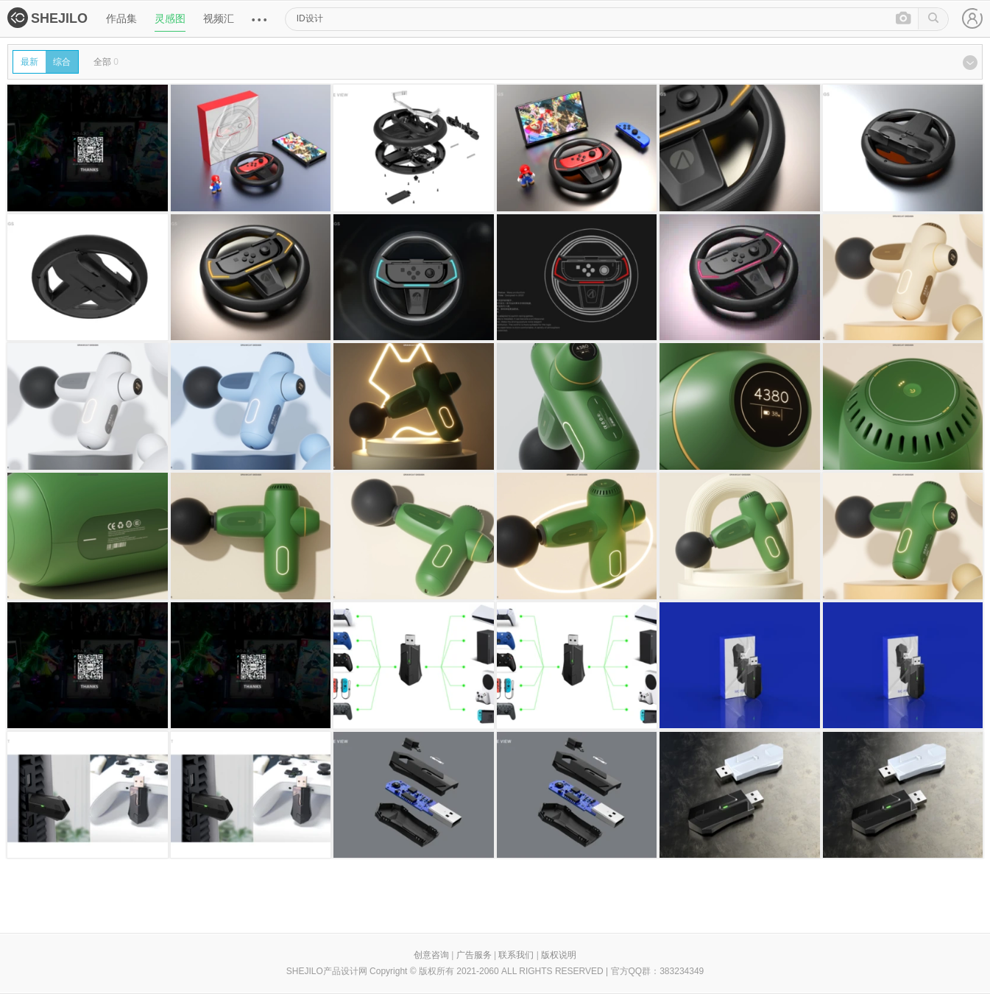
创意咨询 (431, 955)
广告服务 (474, 955)
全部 (106, 62)
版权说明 (558, 955)
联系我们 (516, 955)
